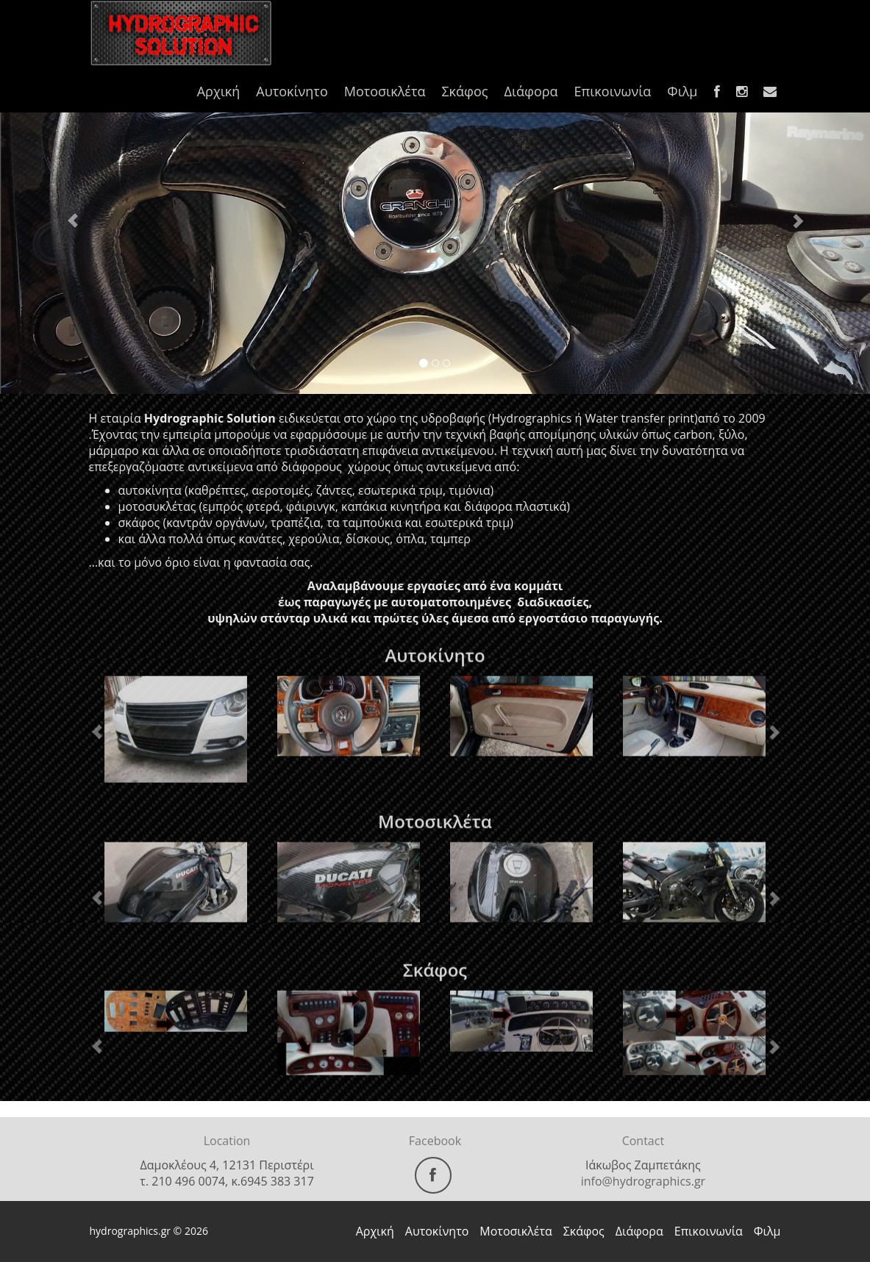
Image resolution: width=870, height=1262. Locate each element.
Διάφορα (530, 91)
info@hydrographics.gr (643, 1181)
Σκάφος (464, 91)
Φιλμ (682, 91)
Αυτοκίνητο (291, 91)
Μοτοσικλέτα (385, 91)
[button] (65, 213)
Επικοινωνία (613, 91)
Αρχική (218, 91)
